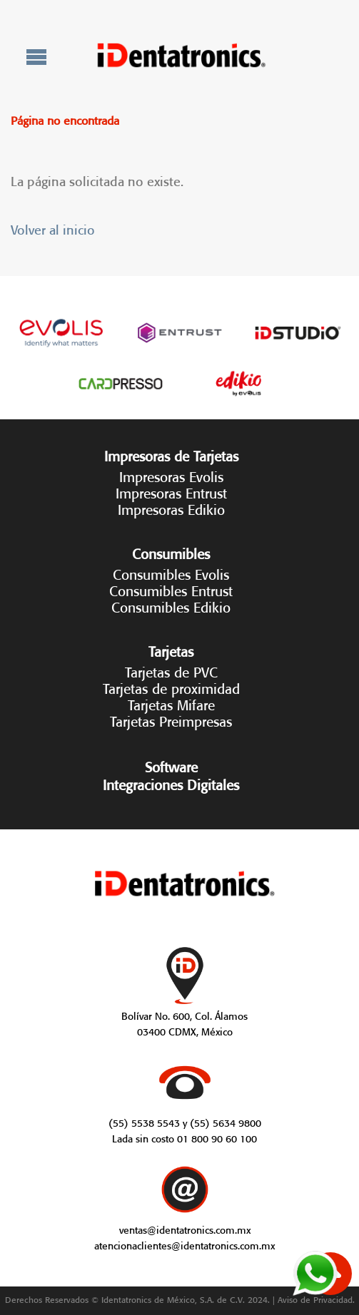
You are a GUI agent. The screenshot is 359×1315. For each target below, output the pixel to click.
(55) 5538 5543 (144, 1122)
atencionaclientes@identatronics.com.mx (184, 1244)
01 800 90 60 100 (217, 1137)
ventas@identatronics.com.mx (185, 1229)
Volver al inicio (53, 228)
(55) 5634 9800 (225, 1122)
